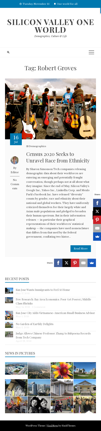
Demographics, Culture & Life (50, 36)
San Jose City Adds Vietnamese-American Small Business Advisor (55, 313)
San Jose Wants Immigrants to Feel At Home (43, 290)
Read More (81, 248)
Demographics (37, 146)
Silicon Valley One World (50, 26)
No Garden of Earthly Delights (34, 324)
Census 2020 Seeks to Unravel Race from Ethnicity (58, 157)
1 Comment (38, 307)
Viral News (52, 425)
